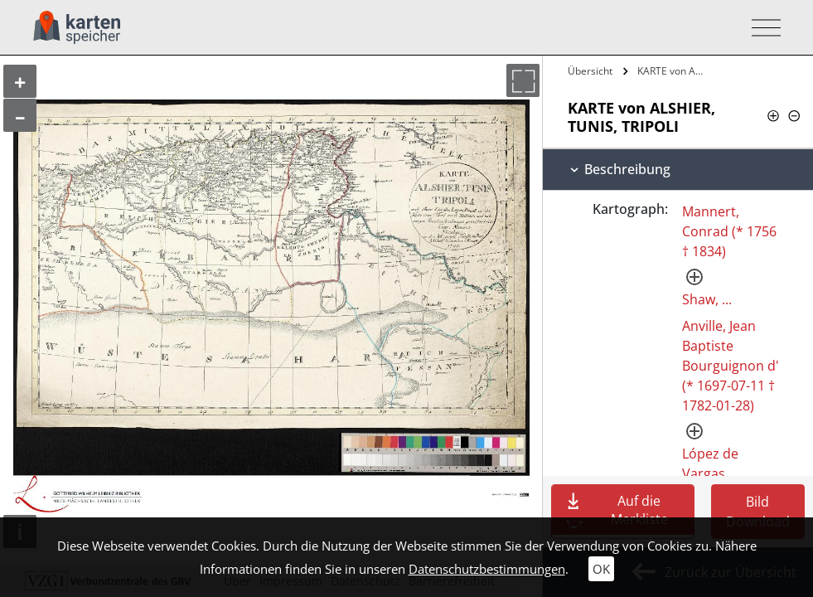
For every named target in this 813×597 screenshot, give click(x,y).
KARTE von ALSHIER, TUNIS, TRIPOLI (673, 71)
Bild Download (758, 512)
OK (601, 569)
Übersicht (590, 71)
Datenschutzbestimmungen (487, 569)
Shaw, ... (707, 299)
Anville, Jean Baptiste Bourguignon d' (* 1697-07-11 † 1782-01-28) (730, 366)
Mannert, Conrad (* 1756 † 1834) (729, 231)
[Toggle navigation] (761, 28)
